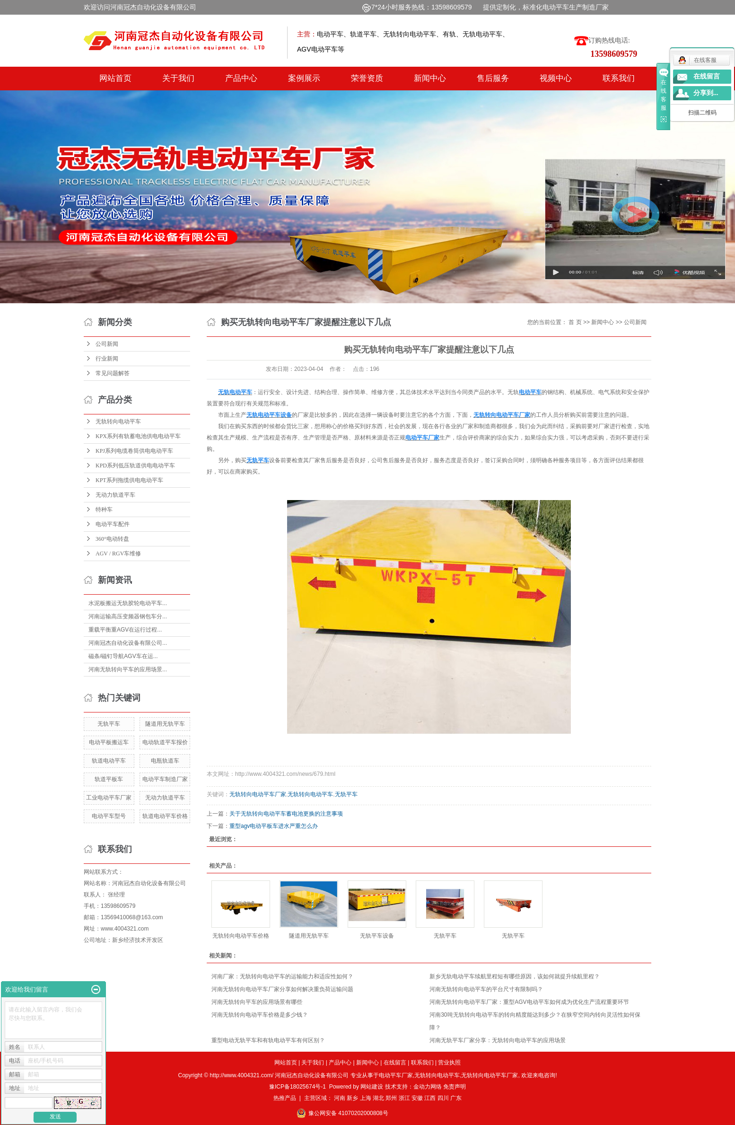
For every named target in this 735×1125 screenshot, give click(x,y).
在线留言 (395, 1062)
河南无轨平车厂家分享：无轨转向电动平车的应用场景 (497, 1040)
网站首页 (115, 78)
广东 (456, 1098)
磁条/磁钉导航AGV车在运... (123, 656)
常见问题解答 (113, 373)
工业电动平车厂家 (108, 797)
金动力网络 (428, 1086)
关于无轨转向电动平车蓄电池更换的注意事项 (286, 813)
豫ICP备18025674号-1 (297, 1086)
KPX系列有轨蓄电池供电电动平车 (138, 436)
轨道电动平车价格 (165, 816)
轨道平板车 (109, 779)
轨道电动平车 (109, 760)
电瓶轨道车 (165, 760)
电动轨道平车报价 (165, 742)
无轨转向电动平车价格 (240, 935)
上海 (365, 1098)
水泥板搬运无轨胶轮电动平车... (127, 603)
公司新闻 (107, 344)
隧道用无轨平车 (165, 724)
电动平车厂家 (396, 1075)
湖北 (378, 1098)
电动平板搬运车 (109, 742)
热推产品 (284, 1098)
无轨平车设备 (377, 935)
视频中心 (556, 78)
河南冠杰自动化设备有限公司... (127, 643)
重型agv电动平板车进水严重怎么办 (273, 826)
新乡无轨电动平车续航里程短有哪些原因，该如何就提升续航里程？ (514, 976)
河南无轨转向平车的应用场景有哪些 (256, 1002)
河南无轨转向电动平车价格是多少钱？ (259, 1014)
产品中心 (241, 78)
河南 (339, 1098)
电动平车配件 (113, 524)
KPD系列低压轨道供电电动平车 (135, 465)
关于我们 (178, 78)
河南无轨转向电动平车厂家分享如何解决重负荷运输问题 (282, 989)
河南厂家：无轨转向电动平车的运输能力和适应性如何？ (282, 976)
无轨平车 (108, 724)
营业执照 (449, 1062)
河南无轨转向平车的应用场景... (127, 669)
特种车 (104, 509)
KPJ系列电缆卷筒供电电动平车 (134, 451)
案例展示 (304, 78)
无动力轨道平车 (115, 495)
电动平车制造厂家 (165, 779)
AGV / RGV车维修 (118, 553)
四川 (443, 1098)
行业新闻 (107, 358)
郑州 (391, 1098)
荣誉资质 (367, 78)
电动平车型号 (109, 816)
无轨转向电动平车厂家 (257, 794)
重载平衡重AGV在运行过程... (125, 629)
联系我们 (619, 78)
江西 (430, 1098)
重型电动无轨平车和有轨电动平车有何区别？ (268, 1040)
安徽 (417, 1098)
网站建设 (371, 1086)
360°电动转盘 (112, 539)
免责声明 (454, 1086)
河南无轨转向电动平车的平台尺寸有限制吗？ (486, 989)
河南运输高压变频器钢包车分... (127, 616)
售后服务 (493, 78)
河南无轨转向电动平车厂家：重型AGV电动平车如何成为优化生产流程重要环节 (529, 1002)
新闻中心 (430, 78)
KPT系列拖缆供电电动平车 (129, 480)
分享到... (705, 93)
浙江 (404, 1098)
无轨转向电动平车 (118, 421)
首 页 (575, 322)
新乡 (352, 1098)
